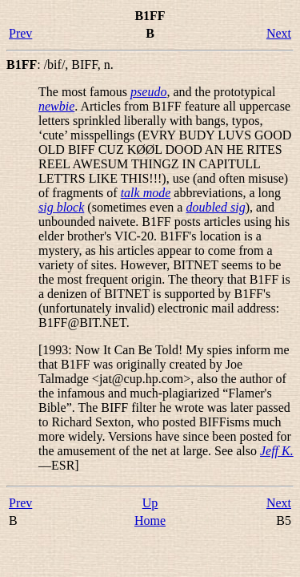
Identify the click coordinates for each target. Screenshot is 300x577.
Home (150, 520)
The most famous (84, 92)
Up (150, 503)
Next (278, 33)
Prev (20, 33)
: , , (60, 64)
